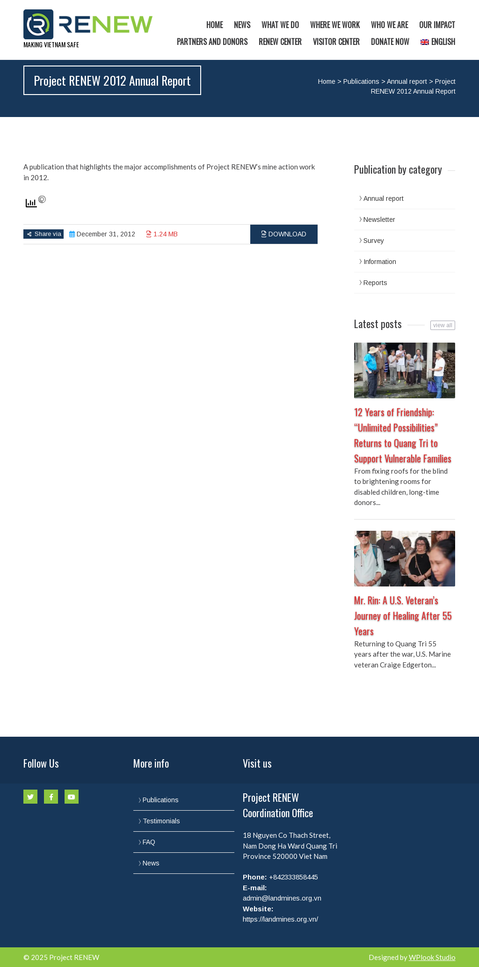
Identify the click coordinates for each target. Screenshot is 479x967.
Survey (373, 240)
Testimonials (161, 821)
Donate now (390, 41)
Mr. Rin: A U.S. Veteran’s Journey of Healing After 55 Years (403, 615)
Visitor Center (336, 41)
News (242, 24)
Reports (375, 282)
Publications (361, 81)
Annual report (407, 81)
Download (283, 234)
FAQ (149, 842)
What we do (280, 24)
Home (214, 24)
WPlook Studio (432, 957)
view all (442, 325)
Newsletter (379, 219)
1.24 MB (162, 234)
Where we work (335, 24)
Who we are (389, 24)
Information (379, 261)
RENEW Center (280, 41)
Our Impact (437, 24)
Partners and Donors (212, 41)
